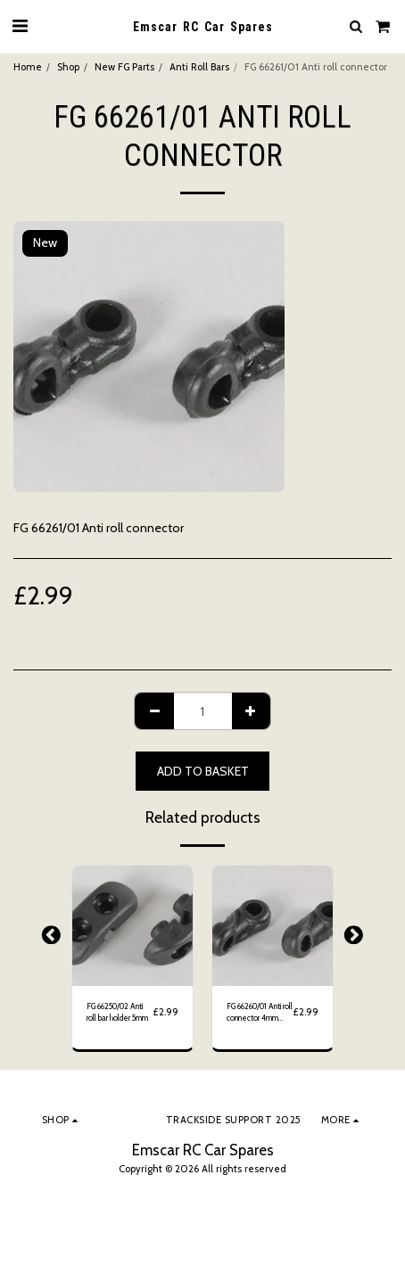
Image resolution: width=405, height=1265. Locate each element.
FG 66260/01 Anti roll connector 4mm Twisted (260, 1012)
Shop (68, 67)
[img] (132, 926)
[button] (19, 26)
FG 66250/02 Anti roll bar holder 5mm (117, 1012)
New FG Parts (124, 67)
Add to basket (203, 771)
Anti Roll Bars (199, 67)
